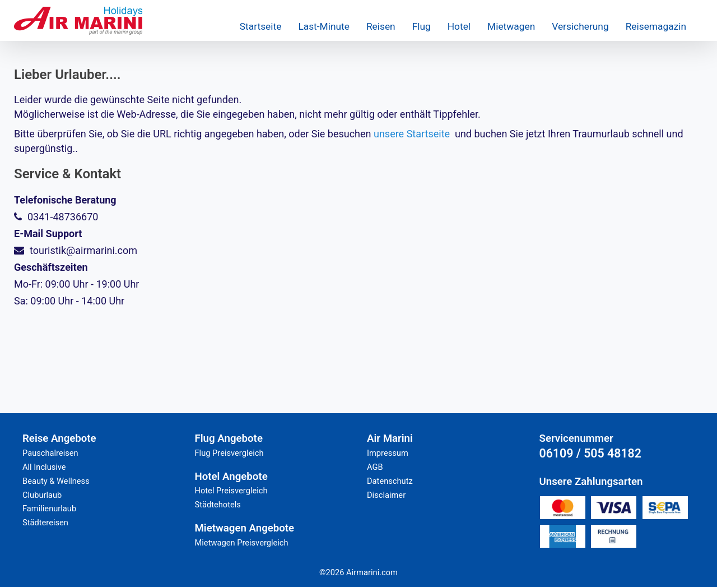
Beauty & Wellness (56, 481)
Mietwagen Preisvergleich (241, 543)
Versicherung (580, 26)
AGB (375, 467)
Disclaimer (386, 495)
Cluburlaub (42, 495)
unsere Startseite (412, 134)
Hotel (459, 26)
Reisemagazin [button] (656, 26)
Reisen (380, 26)
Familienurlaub (49, 508)
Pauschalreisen (50, 453)
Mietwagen (511, 26)
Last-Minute (323, 26)
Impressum (387, 453)
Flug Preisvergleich (229, 453)
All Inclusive (44, 467)
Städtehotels (218, 505)
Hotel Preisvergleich (231, 491)
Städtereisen (45, 522)
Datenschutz (390, 481)
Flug (421, 26)
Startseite (261, 26)
